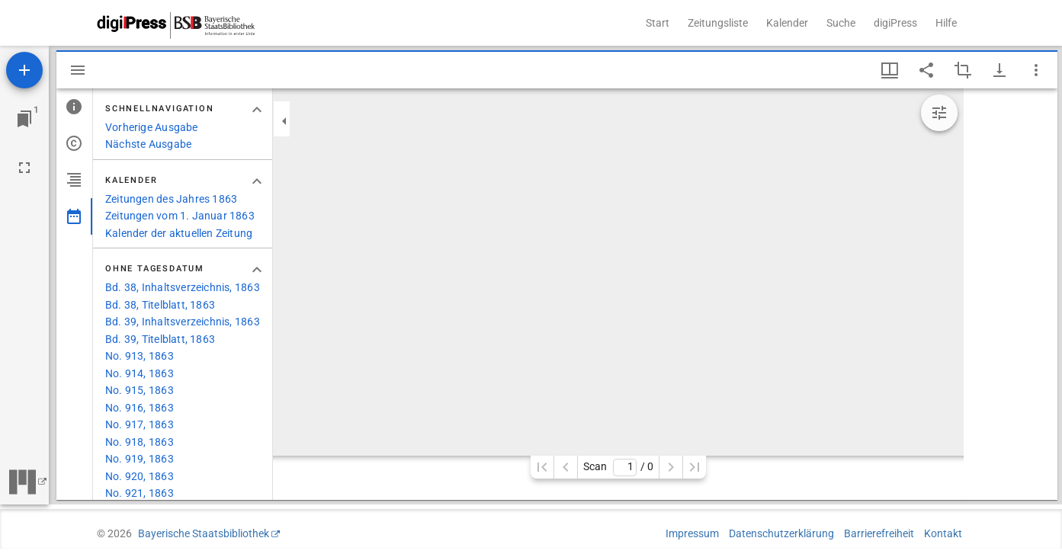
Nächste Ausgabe (148, 144)
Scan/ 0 (618, 467)
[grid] (1010, 294)
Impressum (692, 533)
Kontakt (943, 533)
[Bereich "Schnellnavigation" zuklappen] (257, 110)
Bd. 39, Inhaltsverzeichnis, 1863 (182, 321)
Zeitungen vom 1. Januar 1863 (180, 216)
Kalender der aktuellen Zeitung (178, 233)
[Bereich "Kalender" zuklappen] (257, 181)
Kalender (787, 23)
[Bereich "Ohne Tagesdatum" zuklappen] (257, 270)
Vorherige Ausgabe (151, 127)
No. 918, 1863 (139, 442)
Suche (840, 23)
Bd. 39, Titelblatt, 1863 (160, 339)
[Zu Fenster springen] (24, 119)
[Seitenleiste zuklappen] (284, 121)
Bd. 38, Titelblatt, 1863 (160, 305)
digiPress (895, 23)
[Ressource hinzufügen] (24, 70)
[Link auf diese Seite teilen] (926, 70)
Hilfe (946, 23)
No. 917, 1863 (139, 424)
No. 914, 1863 (139, 373)
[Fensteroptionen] (1036, 70)
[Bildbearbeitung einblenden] (939, 112)
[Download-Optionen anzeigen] (999, 70)
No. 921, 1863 (139, 493)
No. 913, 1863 (139, 356)
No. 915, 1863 (139, 390)
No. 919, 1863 (139, 459)
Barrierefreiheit (879, 533)
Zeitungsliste (718, 23)
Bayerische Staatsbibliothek (203, 533)
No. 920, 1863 (139, 476)
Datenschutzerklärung (781, 533)
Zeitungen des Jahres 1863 (171, 199)
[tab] (74, 106)
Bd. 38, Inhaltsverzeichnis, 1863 (182, 287)
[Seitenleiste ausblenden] (77, 70)
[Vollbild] (24, 167)
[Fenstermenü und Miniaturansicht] (889, 70)
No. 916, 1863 (139, 408)
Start (657, 23)
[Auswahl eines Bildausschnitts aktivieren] (963, 70)
